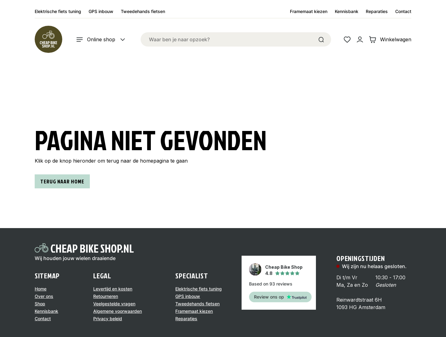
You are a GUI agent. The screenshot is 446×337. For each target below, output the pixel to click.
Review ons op (280, 296)
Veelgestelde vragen (114, 303)
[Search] (321, 39)
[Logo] (48, 39)
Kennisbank (346, 11)
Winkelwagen (390, 39)
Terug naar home (62, 181)
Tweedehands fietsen (143, 11)
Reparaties (377, 11)
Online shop (101, 39)
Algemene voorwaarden (117, 311)
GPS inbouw (101, 11)
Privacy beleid (107, 318)
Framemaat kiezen (308, 11)
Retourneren (105, 296)
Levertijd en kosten (112, 288)
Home (40, 288)
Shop (40, 303)
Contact (403, 11)
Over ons (44, 296)
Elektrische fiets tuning (58, 11)
